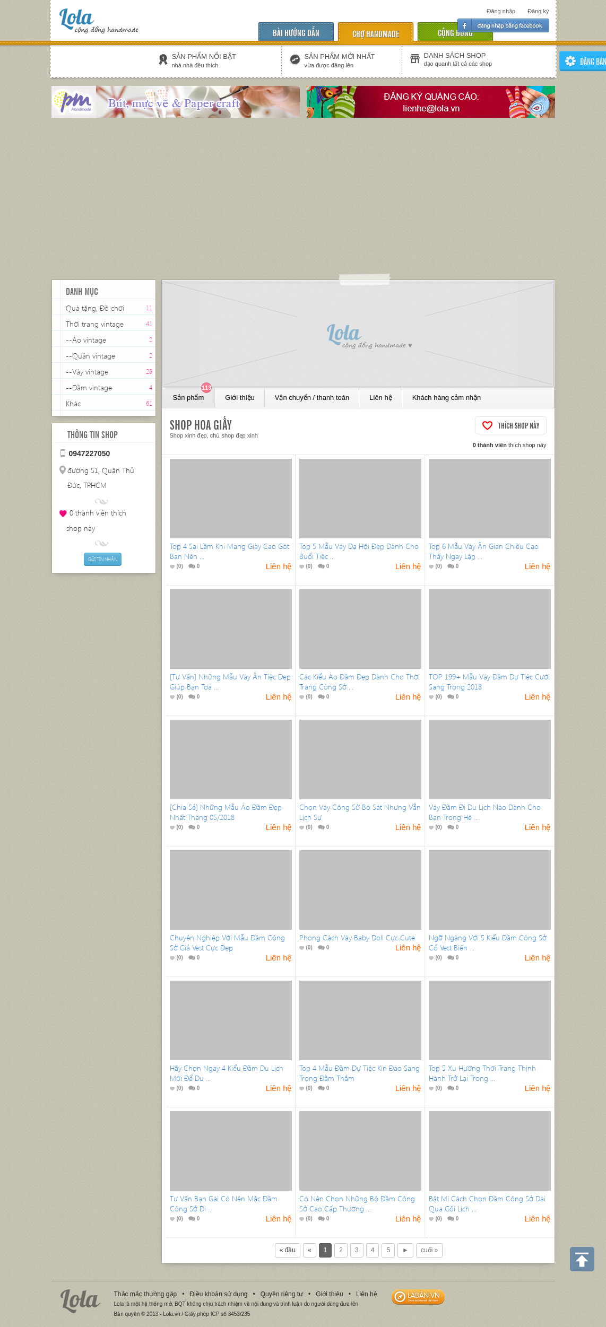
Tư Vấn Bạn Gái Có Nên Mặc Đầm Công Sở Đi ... (224, 1203)
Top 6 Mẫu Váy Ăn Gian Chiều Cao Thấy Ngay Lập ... (484, 551)
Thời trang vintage (95, 324)
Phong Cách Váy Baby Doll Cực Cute (357, 937)
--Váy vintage (87, 371)
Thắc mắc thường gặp (145, 1294)
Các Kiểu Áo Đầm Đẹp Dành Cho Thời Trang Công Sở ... (359, 681)
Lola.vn (80, 1301)
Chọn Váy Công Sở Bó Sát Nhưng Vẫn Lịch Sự (360, 812)
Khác (73, 403)
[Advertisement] (303, 200)
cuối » (429, 1250)
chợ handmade (375, 33)
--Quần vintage (90, 356)
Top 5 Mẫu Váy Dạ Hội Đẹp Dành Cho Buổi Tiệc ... (359, 551)
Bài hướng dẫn (296, 32)
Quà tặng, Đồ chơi (95, 308)
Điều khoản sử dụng (218, 1294)
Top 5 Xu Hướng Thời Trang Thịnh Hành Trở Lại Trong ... (482, 1073)
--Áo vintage (86, 340)
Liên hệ (380, 397)
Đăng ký (538, 11)
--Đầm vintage (89, 387)
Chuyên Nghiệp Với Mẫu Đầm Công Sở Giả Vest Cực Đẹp (227, 942)
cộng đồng (455, 32)
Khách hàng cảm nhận (446, 397)
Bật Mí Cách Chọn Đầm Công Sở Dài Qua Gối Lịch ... (487, 1203)
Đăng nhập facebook (503, 25)
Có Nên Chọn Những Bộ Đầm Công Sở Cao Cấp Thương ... (357, 1203)
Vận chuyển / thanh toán (312, 397)
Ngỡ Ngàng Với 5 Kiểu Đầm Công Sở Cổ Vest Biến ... (488, 942)
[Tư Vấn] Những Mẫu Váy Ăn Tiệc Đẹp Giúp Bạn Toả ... (230, 681)
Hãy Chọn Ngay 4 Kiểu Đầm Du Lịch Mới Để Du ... (226, 1073)
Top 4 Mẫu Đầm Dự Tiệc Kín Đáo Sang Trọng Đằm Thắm (359, 1073)
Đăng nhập (501, 11)
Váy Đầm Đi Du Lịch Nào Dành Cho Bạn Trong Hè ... (485, 812)
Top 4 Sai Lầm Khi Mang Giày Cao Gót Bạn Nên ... (229, 551)
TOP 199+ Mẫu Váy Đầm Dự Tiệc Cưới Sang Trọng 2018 (489, 681)
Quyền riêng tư (282, 1294)
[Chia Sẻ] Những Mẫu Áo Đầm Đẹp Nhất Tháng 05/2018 (226, 812)
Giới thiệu (239, 397)
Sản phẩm (192, 394)
